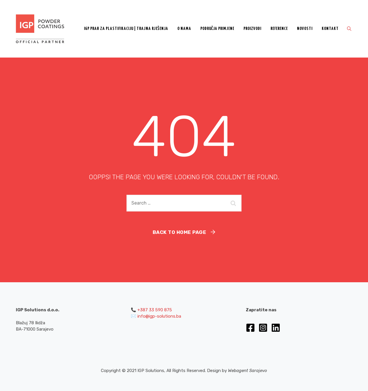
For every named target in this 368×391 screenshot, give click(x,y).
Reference (279, 28)
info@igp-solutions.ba (159, 316)
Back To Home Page (179, 232)
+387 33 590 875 (154, 309)
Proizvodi (252, 28)
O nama (184, 28)
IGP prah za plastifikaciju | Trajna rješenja (126, 28)
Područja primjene (217, 28)
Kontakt (330, 28)
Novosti (305, 28)
